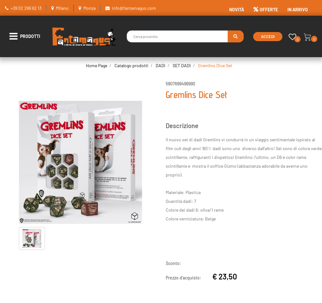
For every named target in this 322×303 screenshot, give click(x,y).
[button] (236, 36)
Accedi (268, 36)
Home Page (96, 65)
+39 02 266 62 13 (26, 8)
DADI (160, 65)
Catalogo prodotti (131, 65)
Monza (89, 8)
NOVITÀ (236, 9)
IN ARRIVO (297, 9)
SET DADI (182, 65)
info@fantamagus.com (134, 8)
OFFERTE (265, 9)
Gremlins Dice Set (215, 65)
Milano (62, 8)
